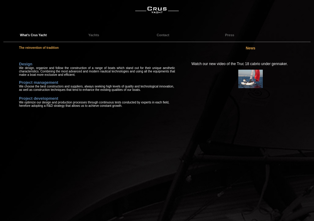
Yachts (93, 35)
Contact (163, 35)
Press (229, 35)
